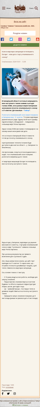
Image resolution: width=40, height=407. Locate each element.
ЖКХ (33, 26)
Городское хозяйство (23, 26)
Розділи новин (20, 33)
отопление (9, 387)
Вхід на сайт (20, 21)
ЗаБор (26, 110)
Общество (4, 28)
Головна (4, 26)
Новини (11, 26)
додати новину (20, 45)
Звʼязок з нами (20, 405)
